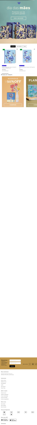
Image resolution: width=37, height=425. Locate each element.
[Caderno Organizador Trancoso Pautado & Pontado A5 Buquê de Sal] (9, 60)
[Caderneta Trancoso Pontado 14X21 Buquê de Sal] (27, 60)
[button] (5, 73)
